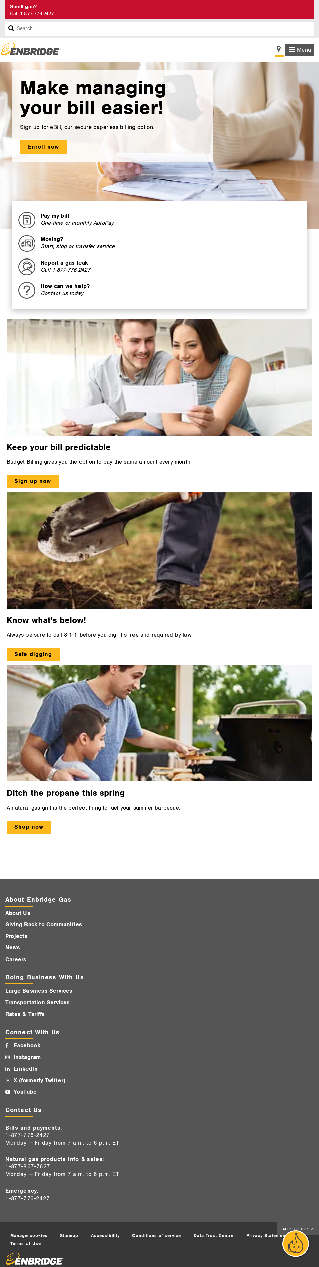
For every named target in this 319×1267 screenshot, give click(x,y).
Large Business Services (39, 991)
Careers (15, 959)
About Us (18, 913)
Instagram (27, 1057)
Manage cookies (29, 1236)
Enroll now (43, 146)
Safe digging (33, 654)
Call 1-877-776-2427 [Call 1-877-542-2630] (32, 14)
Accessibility (105, 1236)
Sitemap (69, 1236)
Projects (16, 936)
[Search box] (11, 29)
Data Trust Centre (214, 1236)
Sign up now (32, 481)
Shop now (28, 827)
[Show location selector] (279, 51)
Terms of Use (25, 1243)
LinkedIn (26, 1069)
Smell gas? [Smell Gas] (23, 7)
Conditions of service (156, 1236)
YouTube (25, 1092)
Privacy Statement (266, 1236)
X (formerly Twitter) (39, 1080)
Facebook (27, 1045)
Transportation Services (37, 1002)
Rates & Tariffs (25, 1014)
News (12, 947)
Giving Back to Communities (43, 924)
